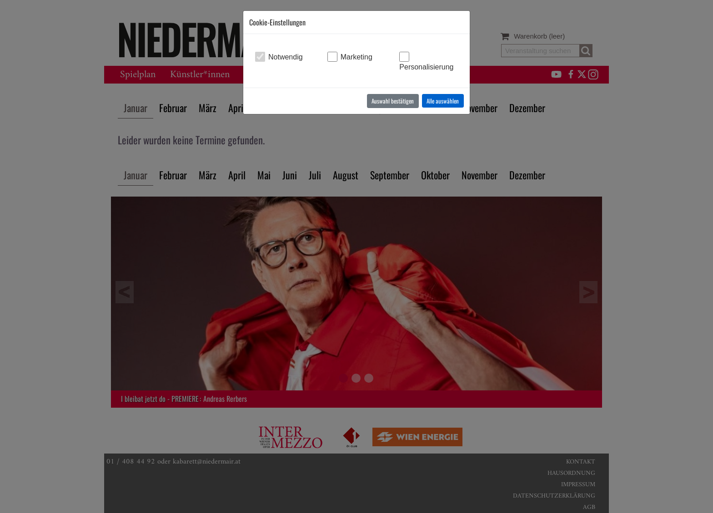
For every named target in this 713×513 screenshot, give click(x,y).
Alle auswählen (443, 100)
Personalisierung (426, 67)
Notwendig (285, 57)
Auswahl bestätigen (393, 100)
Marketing (356, 57)
